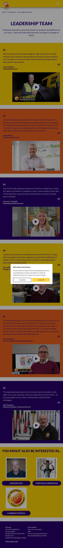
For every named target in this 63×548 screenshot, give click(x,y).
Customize (22, 280)
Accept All (41, 280)
